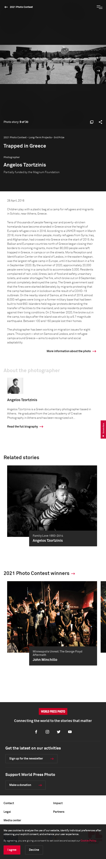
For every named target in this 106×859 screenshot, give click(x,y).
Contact (9, 803)
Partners (58, 811)
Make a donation (20, 785)
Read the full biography (22, 426)
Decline (34, 849)
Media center (12, 820)
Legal (7, 811)
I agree (12, 849)
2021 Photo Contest (21, 7)
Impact (58, 803)
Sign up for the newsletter (26, 758)
